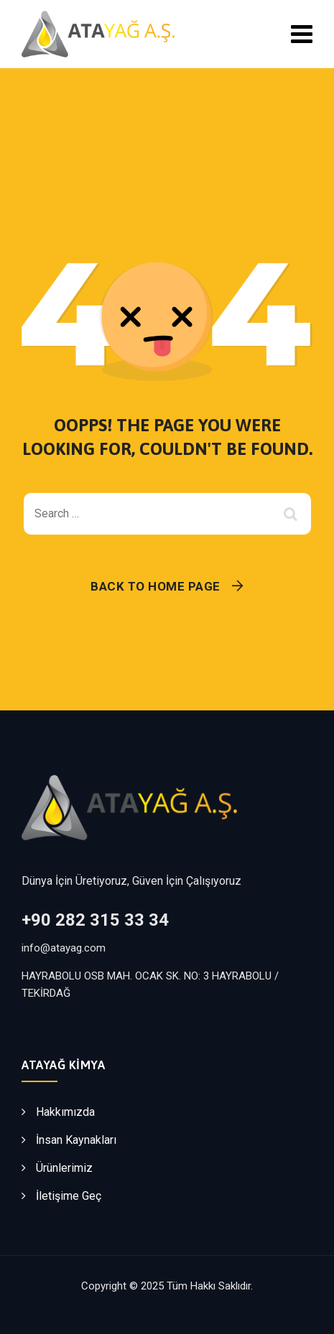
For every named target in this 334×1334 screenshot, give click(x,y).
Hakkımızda (65, 1112)
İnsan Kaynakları (76, 1140)
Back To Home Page (156, 586)
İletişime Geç (68, 1196)
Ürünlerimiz (64, 1168)
